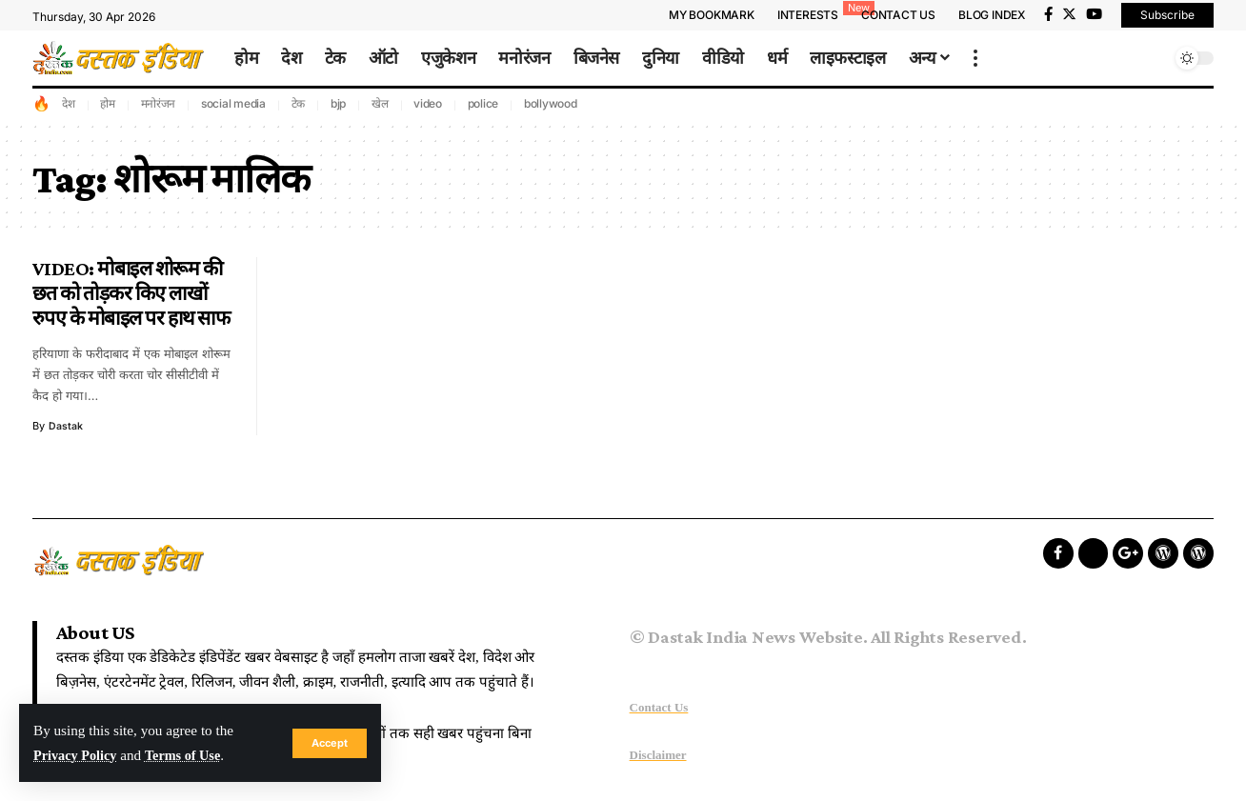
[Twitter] (1069, 14)
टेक (298, 103)
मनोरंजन (158, 103)
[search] (1151, 58)
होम (107, 103)
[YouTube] (1094, 14)
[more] (975, 58)
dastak (66, 425)
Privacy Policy (77, 755)
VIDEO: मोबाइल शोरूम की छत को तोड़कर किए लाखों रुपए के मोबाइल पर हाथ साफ (131, 293)
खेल (380, 103)
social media (233, 103)
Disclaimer (658, 755)
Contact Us (659, 707)
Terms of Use (191, 755)
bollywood (550, 103)
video (427, 103)
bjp (338, 103)
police (483, 103)
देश (68, 103)
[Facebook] (1048, 14)
